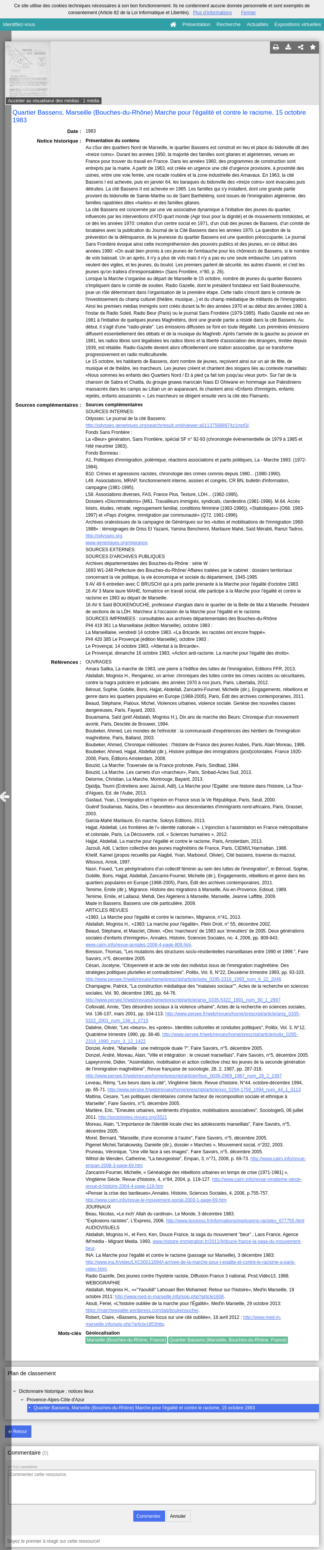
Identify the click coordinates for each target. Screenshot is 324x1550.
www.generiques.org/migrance (116, 542)
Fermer (248, 12)
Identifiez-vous (19, 24)
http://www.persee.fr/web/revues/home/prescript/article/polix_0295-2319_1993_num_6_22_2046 (183, 979)
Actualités (257, 24)
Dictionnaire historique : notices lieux (56, 1391)
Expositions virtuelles (298, 24)
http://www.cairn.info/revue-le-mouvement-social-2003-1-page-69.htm (155, 1200)
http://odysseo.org (103, 536)
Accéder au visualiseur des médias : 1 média (53, 100)
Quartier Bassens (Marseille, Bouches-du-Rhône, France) (227, 1340)
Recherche (228, 24)
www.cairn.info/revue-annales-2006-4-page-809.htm (138, 944)
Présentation (196, 24)
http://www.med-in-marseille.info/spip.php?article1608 (169, 1296)
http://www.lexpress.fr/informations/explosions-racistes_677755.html (235, 1220)
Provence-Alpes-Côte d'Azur (55, 1399)
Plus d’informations (212, 12)
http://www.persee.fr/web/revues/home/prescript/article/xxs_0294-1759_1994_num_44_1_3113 (204, 1089)
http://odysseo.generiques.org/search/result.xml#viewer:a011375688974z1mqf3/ (167, 425)
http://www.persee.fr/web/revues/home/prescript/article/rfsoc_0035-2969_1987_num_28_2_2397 (183, 1076)
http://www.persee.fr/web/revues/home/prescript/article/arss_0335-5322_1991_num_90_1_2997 (182, 1000)
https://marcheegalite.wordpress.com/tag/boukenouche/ (141, 1310)
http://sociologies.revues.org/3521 (132, 1117)
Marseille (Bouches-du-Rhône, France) (126, 1340)
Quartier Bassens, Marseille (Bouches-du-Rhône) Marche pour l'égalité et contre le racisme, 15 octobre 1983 (144, 1407)
